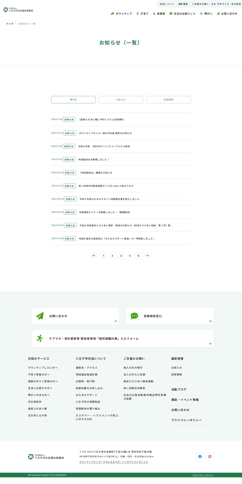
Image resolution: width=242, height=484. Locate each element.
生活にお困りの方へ (40, 395)
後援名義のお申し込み (89, 395)
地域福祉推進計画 (87, 381)
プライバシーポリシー (186, 427)
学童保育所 (35, 408)
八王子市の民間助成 (88, 408)
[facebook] (192, 463)
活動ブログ (179, 396)
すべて (73, 101)
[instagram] (207, 463)
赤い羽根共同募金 (134, 395)
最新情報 (179, 3)
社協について (163, 3)
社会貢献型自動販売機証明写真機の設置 (145, 403)
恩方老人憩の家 (37, 422)
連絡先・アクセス (87, 374)
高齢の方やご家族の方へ (43, 388)
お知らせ (121, 101)
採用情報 (168, 101)
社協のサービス (39, 365)
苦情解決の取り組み (88, 415)
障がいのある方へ (39, 401)
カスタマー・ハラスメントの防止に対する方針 (97, 424)
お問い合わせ (180, 416)
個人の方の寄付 (133, 374)
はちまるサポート (87, 401)
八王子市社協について (91, 365)
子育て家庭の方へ (39, 381)
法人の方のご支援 (134, 381)
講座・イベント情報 (185, 406)
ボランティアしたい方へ (43, 374)
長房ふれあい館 (37, 415)
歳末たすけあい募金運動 (139, 388)
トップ (9, 23)
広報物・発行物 (85, 388)
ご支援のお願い (196, 3)
